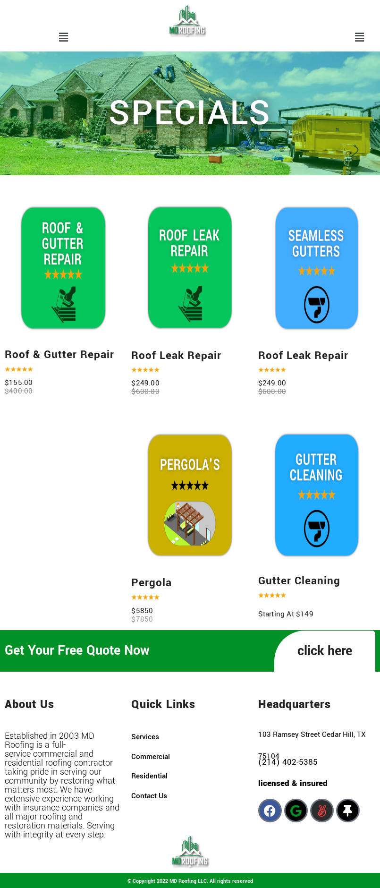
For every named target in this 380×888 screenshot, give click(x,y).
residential (149, 776)
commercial (150, 756)
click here (324, 651)
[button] (63, 38)
